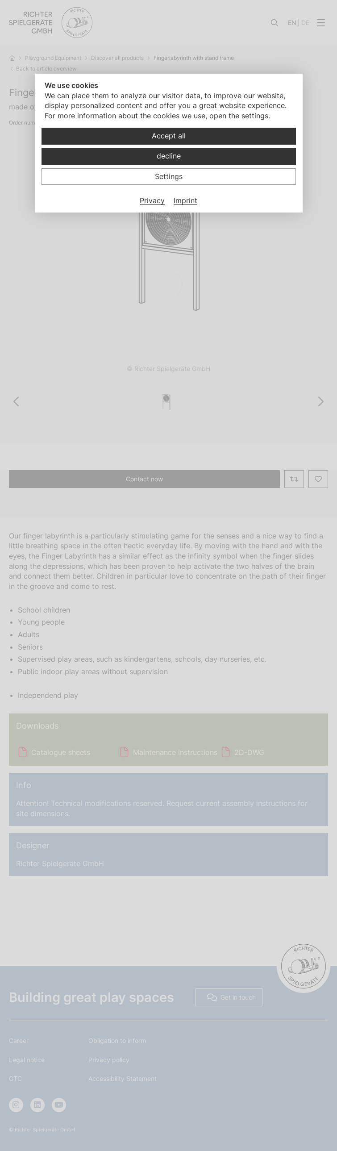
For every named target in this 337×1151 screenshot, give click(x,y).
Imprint (185, 200)
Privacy (152, 200)
